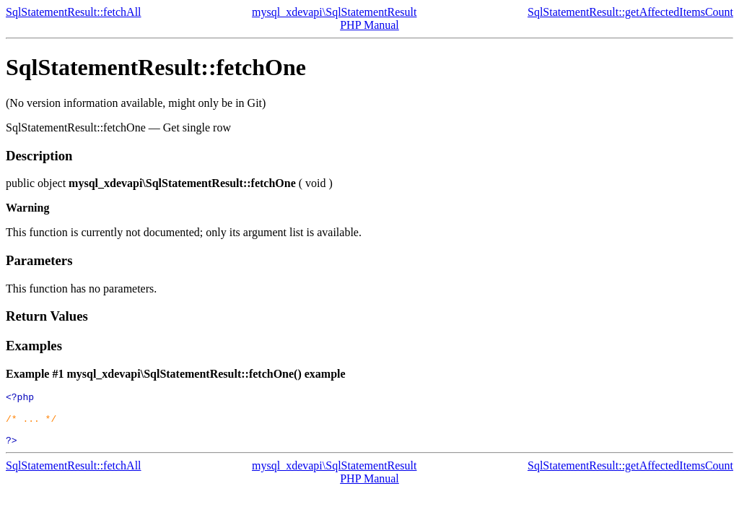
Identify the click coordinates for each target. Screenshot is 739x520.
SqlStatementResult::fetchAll (73, 12)
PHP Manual (369, 25)
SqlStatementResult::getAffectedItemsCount (630, 12)
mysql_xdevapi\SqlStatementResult (334, 12)
